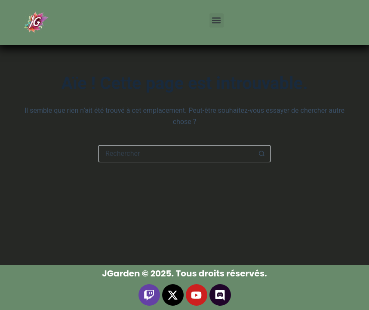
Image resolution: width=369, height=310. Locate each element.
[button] (216, 20)
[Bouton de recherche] (262, 153)
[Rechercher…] (175, 153)
